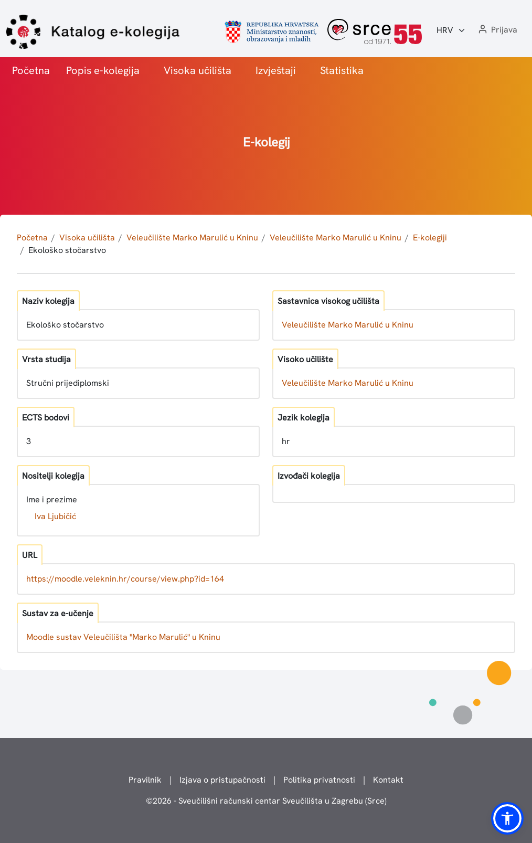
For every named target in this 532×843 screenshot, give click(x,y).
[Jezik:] (451, 30)
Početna (31, 70)
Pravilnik (145, 779)
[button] (497, 30)
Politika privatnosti (319, 779)
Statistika (342, 70)
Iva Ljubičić (55, 516)
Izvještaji (276, 70)
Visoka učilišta (197, 70)
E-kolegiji (430, 237)
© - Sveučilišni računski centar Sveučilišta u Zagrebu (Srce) (266, 800)
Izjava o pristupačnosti (222, 779)
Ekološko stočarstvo (67, 250)
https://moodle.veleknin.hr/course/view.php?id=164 (125, 578)
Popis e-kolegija (103, 70)
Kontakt (388, 779)
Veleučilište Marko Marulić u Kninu (192, 237)
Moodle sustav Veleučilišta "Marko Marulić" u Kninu (123, 636)
